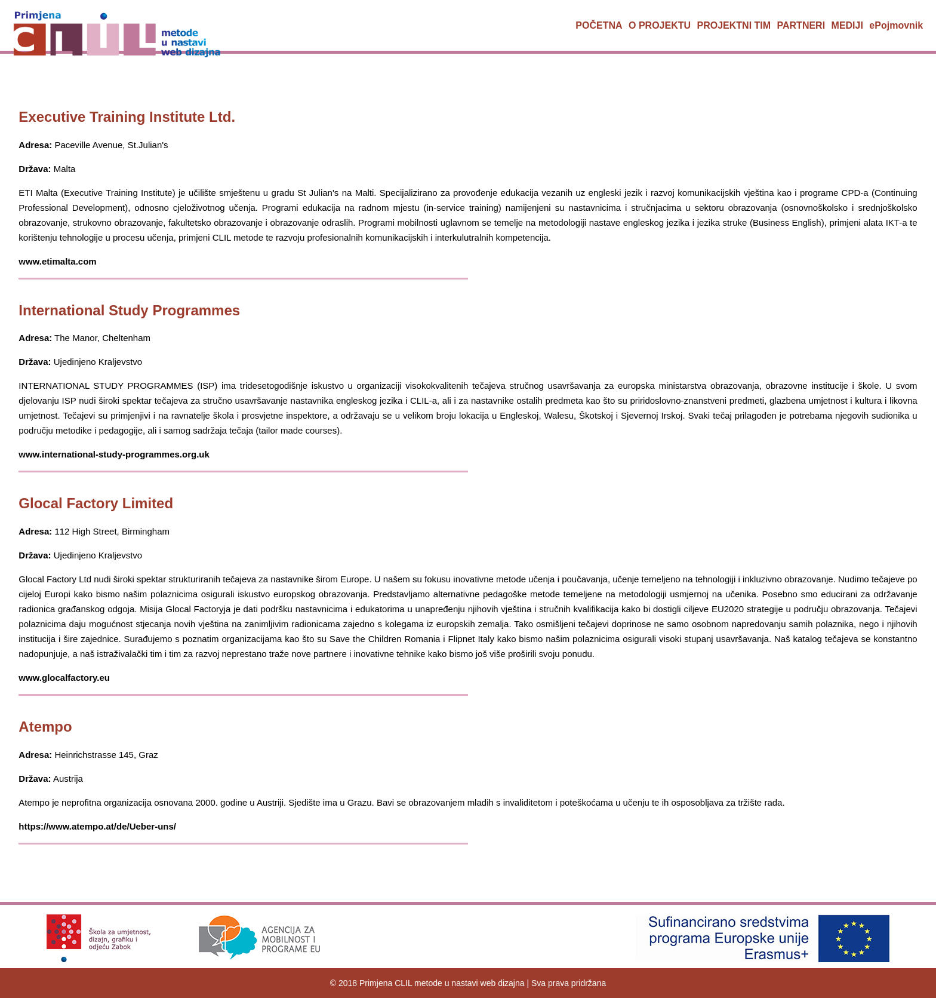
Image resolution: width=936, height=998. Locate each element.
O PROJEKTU (660, 25)
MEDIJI (847, 25)
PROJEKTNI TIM (734, 25)
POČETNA (598, 25)
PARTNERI (801, 25)
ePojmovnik (896, 25)
